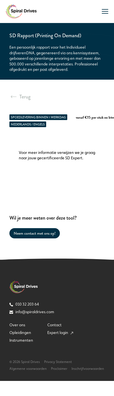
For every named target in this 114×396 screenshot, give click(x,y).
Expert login (60, 332)
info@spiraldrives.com (31, 312)
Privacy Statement (58, 362)
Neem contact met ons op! (35, 233)
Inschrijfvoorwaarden (88, 369)
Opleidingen (20, 332)
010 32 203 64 (24, 304)
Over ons (17, 325)
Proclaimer (59, 369)
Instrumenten (21, 340)
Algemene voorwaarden (28, 369)
